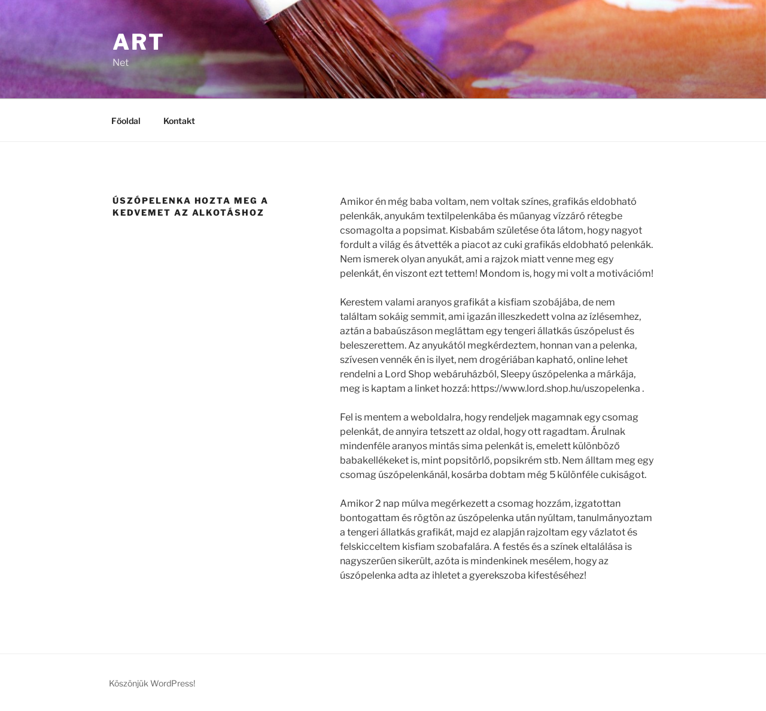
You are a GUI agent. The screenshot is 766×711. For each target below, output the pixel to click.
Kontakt (179, 121)
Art (139, 42)
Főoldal (126, 121)
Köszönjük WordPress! (152, 683)
